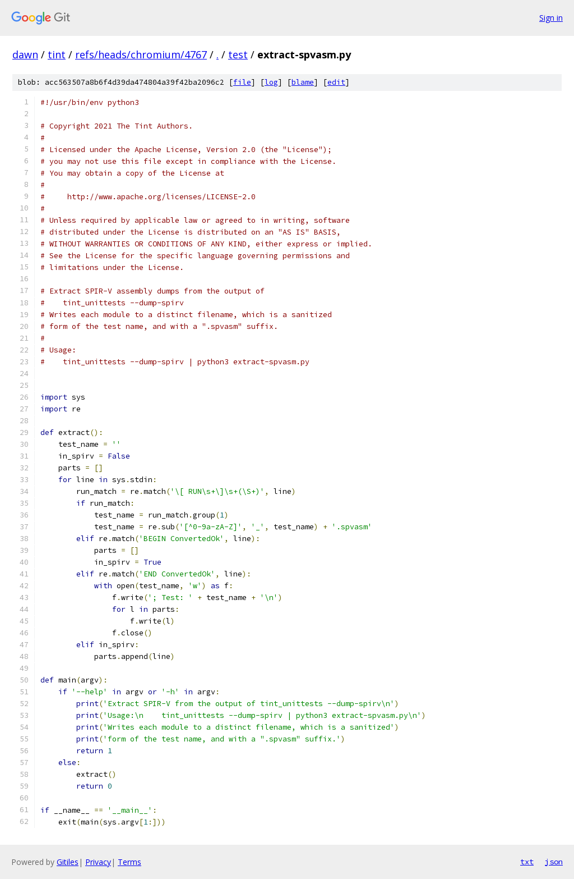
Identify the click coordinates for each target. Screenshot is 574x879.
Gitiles (67, 862)
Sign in (551, 17)
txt (527, 862)
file (242, 82)
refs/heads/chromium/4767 (141, 54)
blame (302, 82)
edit (336, 82)
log (271, 82)
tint (57, 54)
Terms (129, 862)
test (238, 54)
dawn (25, 54)
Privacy (98, 862)
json (554, 862)
